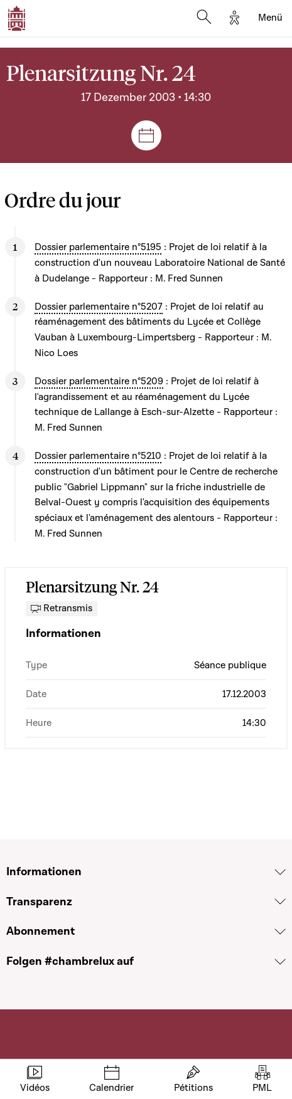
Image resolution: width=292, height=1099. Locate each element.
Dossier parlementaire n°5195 (98, 247)
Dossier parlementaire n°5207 (99, 306)
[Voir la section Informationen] (280, 872)
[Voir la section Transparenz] (280, 901)
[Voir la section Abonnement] (280, 931)
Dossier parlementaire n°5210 (98, 456)
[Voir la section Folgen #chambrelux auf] (280, 961)
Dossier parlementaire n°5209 (99, 381)
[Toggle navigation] (270, 18)
